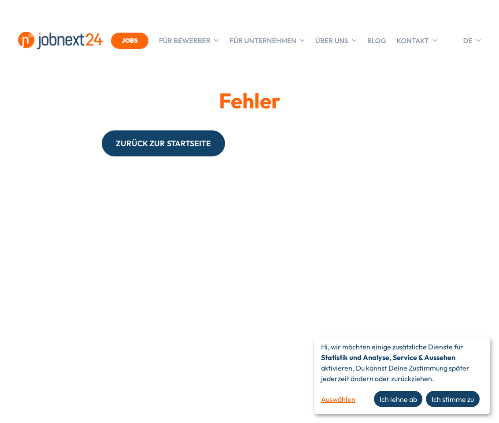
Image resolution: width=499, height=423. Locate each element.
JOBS (130, 41)
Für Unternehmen (267, 40)
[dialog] (402, 375)
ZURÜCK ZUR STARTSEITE (163, 143)
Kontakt (417, 40)
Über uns (336, 40)
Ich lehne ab (398, 399)
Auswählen (338, 399)
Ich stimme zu (453, 399)
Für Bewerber (189, 40)
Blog (376, 40)
